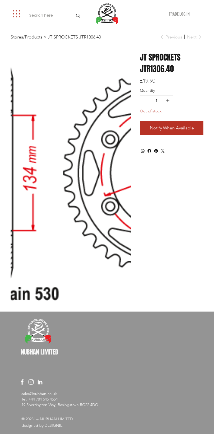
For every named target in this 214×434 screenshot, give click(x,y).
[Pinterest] (156, 151)
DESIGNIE (53, 425)
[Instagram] (31, 381)
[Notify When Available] (171, 128)
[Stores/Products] (26, 37)
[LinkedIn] (40, 381)
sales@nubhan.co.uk (39, 393)
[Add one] (167, 100)
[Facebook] (149, 151)
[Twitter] (163, 151)
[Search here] (45, 15)
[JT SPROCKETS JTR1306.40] (74, 37)
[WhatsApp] (142, 151)
